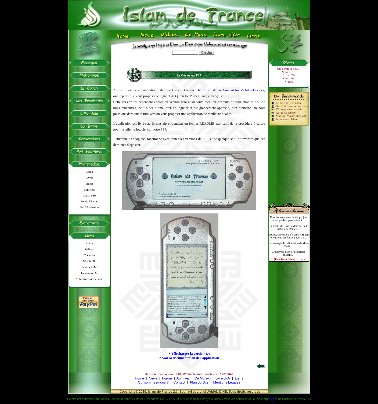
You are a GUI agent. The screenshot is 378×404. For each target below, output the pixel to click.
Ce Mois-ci (203, 378)
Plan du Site (199, 382)
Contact (179, 382)
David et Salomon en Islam (292, 106)
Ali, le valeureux (286, 112)
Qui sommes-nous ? (288, 68)
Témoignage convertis (289, 109)
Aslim (89, 243)
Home (139, 378)
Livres (89, 177)
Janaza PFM (89, 267)
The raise (89, 255)
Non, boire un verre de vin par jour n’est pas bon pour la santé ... (288, 219)
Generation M (89, 273)
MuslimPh (89, 261)
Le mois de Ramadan (288, 102)
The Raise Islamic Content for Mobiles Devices (230, 90)
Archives (183, 378)
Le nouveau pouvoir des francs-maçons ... (289, 253)
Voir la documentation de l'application (190, 358)
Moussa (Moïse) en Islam (291, 115)
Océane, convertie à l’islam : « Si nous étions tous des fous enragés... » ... (288, 236)
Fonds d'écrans (89, 201)
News (153, 378)
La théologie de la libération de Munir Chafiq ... (288, 245)
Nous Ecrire (289, 71)
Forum (167, 378)
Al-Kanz (89, 249)
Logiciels (89, 189)
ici (272, 399)
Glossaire (288, 78)
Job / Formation (89, 207)
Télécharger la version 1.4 (190, 354)
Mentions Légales (226, 382)
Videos (89, 183)
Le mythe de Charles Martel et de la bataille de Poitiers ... (288, 227)
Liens (239, 378)
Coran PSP (89, 195)
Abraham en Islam (287, 119)
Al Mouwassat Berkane (89, 278)
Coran (89, 171)
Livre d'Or (289, 75)
